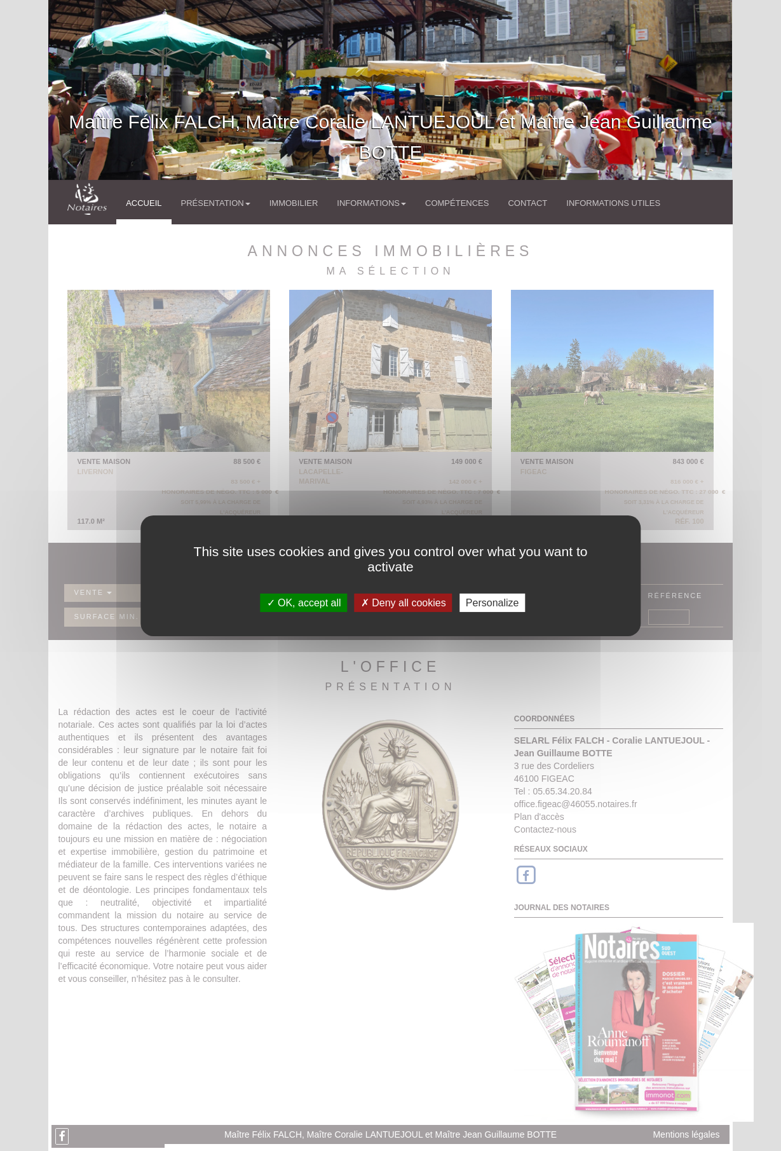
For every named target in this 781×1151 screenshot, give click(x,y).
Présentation (215, 203)
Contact (527, 203)
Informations (371, 203)
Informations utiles (613, 203)
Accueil (143, 203)
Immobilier (293, 203)
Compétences (457, 203)
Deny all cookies (403, 602)
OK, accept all (304, 602)
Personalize (492, 602)
